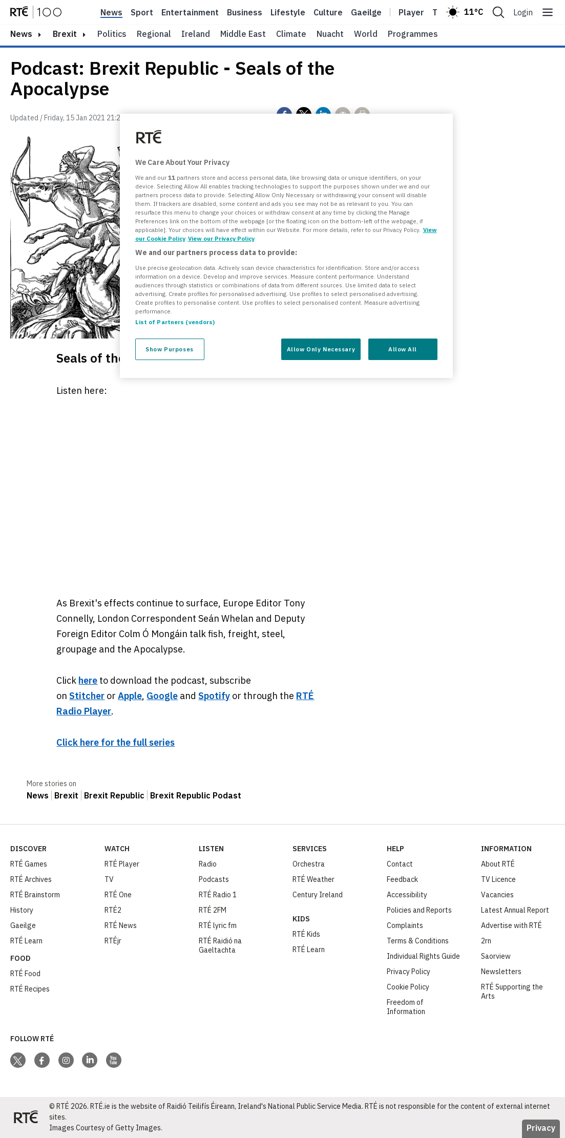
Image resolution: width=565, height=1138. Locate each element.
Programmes (413, 34)
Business (244, 12)
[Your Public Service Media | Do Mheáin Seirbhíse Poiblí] (25, 1117)
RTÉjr (112, 940)
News (111, 12)
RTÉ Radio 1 (218, 894)
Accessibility (407, 894)
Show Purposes (169, 349)
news (21, 34)
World (366, 34)
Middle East (243, 34)
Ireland (195, 34)
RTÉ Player (121, 864)
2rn (486, 940)
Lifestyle (287, 12)
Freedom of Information (406, 1007)
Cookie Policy (408, 987)
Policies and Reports (419, 910)
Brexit (65, 34)
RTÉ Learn (26, 940)
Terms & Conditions (418, 940)
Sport (142, 12)
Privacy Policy (408, 971)
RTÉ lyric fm (218, 925)
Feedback (402, 879)
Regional (154, 34)
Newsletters (501, 971)
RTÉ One (118, 894)
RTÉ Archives (31, 879)
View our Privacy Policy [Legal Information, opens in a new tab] (221, 238)
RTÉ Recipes (30, 989)
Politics (112, 34)
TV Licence (498, 879)
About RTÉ (498, 864)
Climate (291, 34)
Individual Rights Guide (423, 956)
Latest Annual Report (515, 910)
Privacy (541, 1128)
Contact (400, 864)
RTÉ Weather (313, 879)
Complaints (405, 925)
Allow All (402, 349)
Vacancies (497, 894)
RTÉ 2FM (212, 910)
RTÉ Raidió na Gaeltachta (220, 945)
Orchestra (308, 864)
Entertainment (190, 12)
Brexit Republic (114, 795)
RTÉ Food (25, 973)
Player (411, 12)
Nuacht (330, 34)
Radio (208, 864)
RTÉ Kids (306, 934)
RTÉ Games (28, 864)
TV (109, 879)
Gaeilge (366, 12)
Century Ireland (317, 894)
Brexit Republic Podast (195, 795)
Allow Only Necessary (321, 349)
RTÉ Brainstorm (35, 894)
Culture (328, 12)
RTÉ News (120, 925)
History (21, 910)
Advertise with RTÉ (511, 925)
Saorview (496, 956)
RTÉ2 (112, 910)
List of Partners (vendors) (175, 322)
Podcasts (214, 879)
